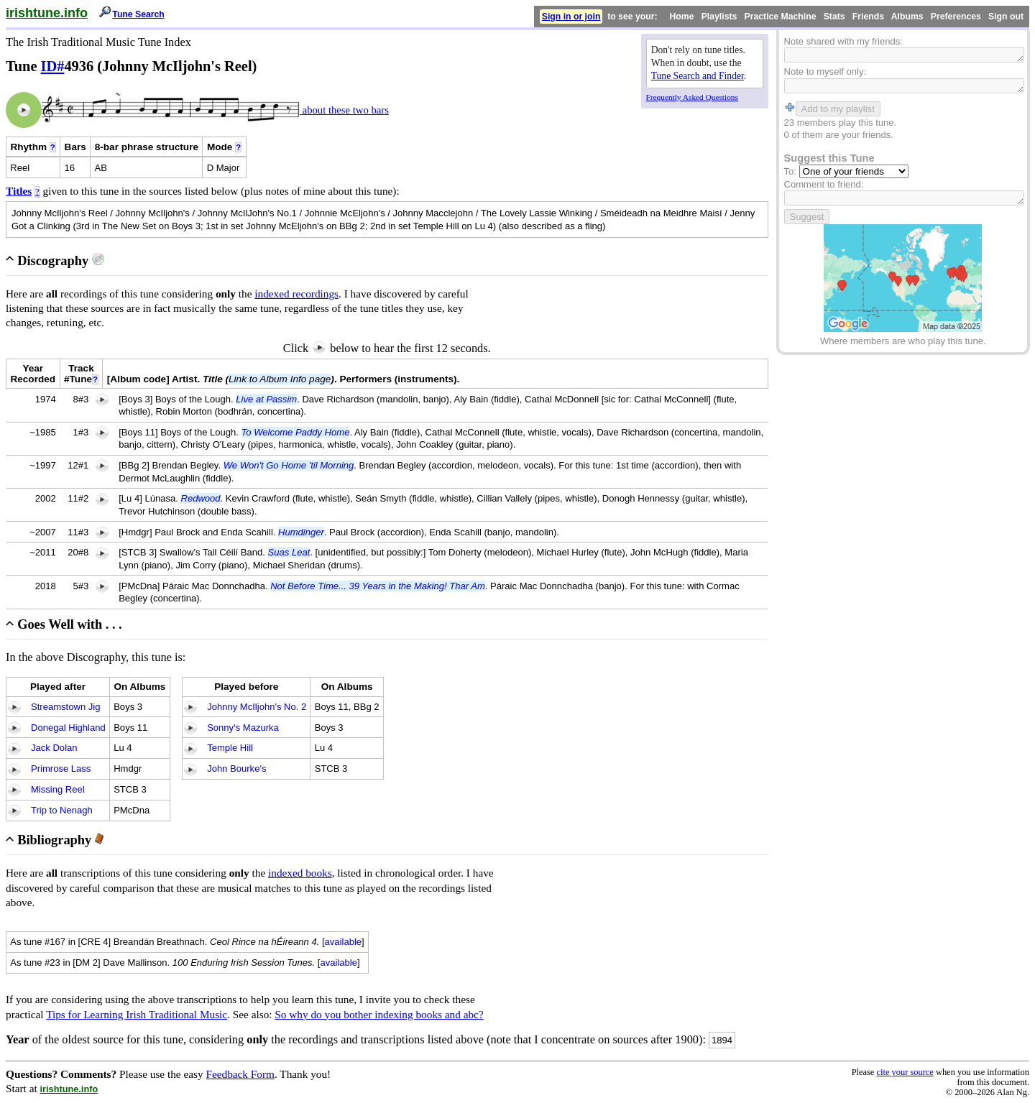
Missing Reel (58, 789)
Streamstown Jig (65, 706)
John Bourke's (236, 768)
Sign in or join (571, 16)
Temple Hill (230, 747)
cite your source (904, 1072)
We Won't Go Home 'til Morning (289, 465)
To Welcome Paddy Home (296, 432)
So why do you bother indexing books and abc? (379, 1014)
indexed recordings (296, 293)
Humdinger (301, 532)
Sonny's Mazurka (243, 727)
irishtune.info (47, 13)
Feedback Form (240, 1074)
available (343, 941)
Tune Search (138, 14)
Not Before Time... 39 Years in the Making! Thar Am (377, 586)
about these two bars (344, 110)
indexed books (300, 873)
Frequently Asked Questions (692, 97)
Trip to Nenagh (62, 810)
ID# (53, 66)
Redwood (200, 498)
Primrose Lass (61, 768)
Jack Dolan (54, 747)
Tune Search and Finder (697, 75)
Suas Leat (289, 552)
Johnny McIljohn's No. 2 (256, 706)
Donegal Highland (68, 727)
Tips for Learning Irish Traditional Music (136, 1014)
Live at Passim (266, 399)
